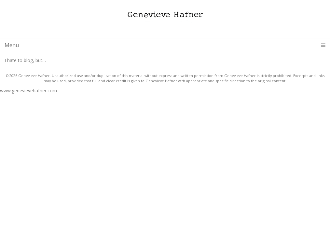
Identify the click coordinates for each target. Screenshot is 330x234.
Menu (165, 45)
